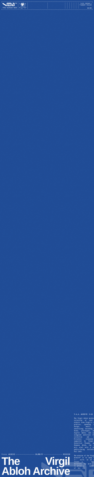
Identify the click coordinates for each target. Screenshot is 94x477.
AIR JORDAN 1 (85, 3)
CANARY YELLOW (85, 5)
